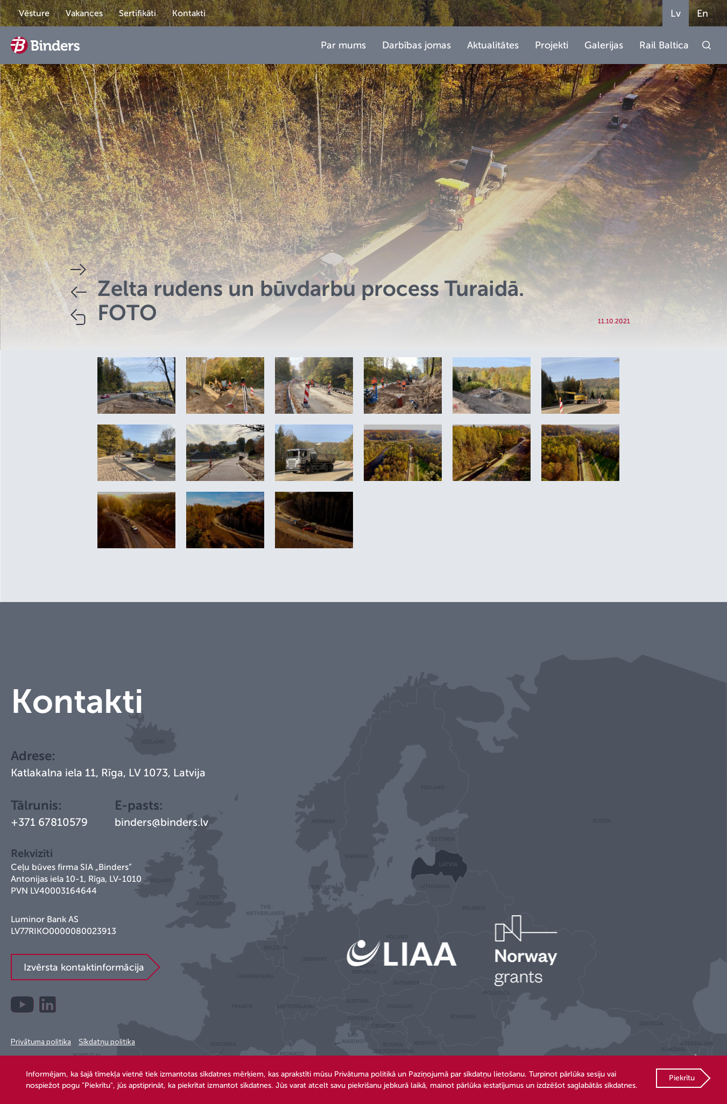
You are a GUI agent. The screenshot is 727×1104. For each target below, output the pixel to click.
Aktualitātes (493, 45)
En (702, 13)
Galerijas (603, 45)
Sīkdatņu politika (107, 1041)
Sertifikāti (137, 13)
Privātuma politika (41, 1041)
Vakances (84, 13)
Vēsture (34, 13)
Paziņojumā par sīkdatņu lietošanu (466, 1074)
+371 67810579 (49, 822)
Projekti (551, 45)
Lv (675, 13)
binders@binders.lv (161, 822)
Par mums (343, 45)
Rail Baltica (664, 45)
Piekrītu (682, 1078)
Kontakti (189, 13)
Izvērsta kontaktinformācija (84, 967)
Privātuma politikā (365, 1074)
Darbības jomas (416, 45)
